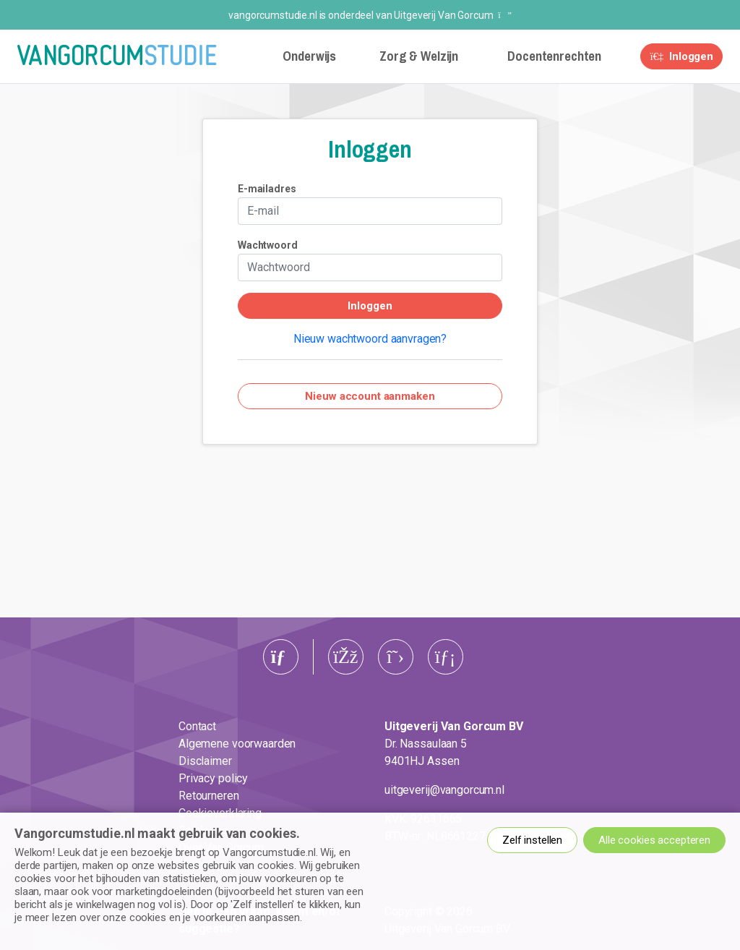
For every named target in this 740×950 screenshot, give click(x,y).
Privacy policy (213, 778)
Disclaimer (205, 761)
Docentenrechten (554, 56)
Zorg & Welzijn (418, 56)
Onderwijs (309, 56)
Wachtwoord (268, 245)
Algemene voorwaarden (237, 743)
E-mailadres (267, 188)
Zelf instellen (532, 840)
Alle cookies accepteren (654, 840)
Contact (197, 726)
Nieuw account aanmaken (369, 396)
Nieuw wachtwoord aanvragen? (370, 339)
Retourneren (208, 796)
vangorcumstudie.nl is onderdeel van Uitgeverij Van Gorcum (370, 15)
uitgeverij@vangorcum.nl (444, 790)
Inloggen (681, 56)
